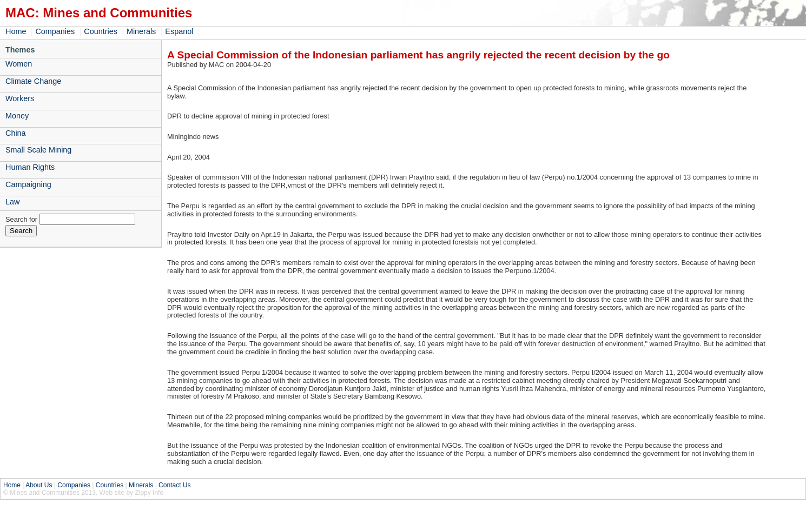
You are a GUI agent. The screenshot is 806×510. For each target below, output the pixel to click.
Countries (100, 31)
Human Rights (30, 167)
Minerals (141, 31)
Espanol (179, 31)
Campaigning (28, 184)
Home (15, 31)
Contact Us (174, 485)
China (15, 133)
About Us (38, 485)
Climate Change (33, 81)
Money (17, 115)
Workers (19, 98)
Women (18, 63)
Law (12, 201)
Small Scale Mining (38, 149)
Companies (55, 31)
